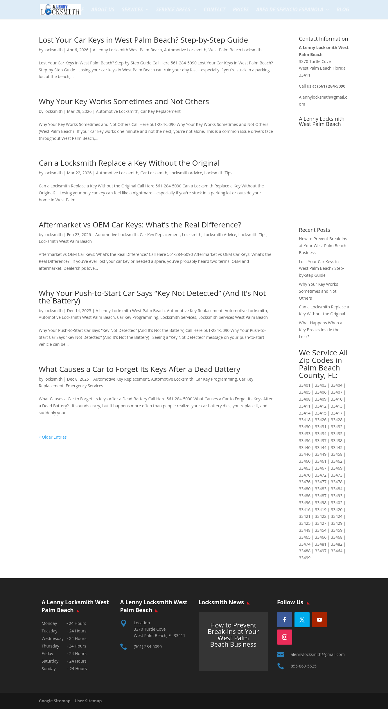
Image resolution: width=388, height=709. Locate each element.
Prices (241, 10)
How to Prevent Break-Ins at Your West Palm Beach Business (323, 245)
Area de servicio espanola (289, 10)
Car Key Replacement (161, 111)
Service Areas (173, 10)
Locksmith (192, 234)
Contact (214, 10)
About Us (102, 10)
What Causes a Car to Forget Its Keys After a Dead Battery (139, 369)
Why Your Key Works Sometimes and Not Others (124, 101)
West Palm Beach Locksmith (235, 50)
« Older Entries (53, 437)
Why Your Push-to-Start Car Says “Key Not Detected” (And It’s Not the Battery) (152, 297)
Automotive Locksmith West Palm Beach (77, 317)
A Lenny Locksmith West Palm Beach (127, 50)
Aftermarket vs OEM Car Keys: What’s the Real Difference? (140, 224)
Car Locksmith (154, 173)
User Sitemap (88, 700)
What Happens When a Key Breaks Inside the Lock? (320, 329)
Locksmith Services (178, 317)
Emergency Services (84, 385)
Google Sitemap (56, 700)
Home (77, 10)
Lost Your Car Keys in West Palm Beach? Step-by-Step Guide (143, 40)
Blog (343, 10)
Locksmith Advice (185, 173)
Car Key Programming (137, 317)
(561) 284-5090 (147, 646)
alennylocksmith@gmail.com (318, 654)
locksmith (53, 50)
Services (132, 10)
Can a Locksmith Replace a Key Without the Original (129, 163)
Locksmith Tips (218, 173)
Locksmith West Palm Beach (65, 241)
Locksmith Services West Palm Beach (233, 317)
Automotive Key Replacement (195, 310)
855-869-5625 (304, 666)
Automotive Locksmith (185, 50)
